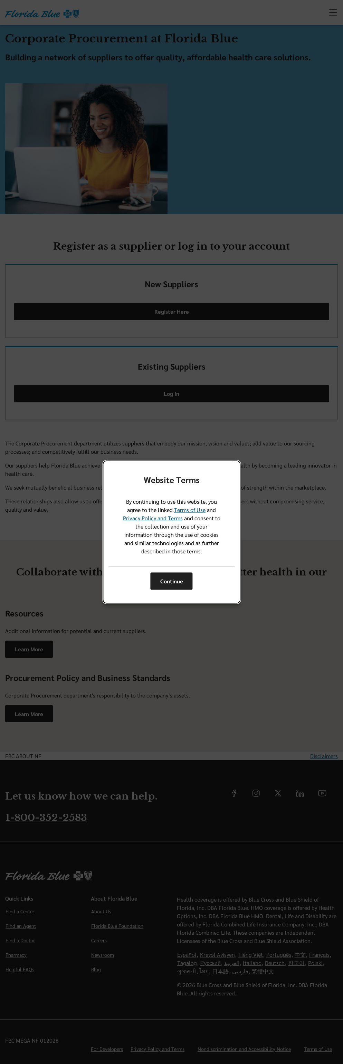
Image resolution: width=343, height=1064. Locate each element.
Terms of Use (190, 510)
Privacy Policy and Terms (153, 518)
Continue (171, 581)
